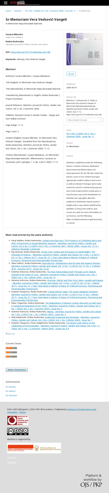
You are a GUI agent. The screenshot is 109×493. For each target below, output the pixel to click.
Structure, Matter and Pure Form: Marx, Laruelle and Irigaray (75, 280)
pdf (72, 74)
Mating (50, 311)
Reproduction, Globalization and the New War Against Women (71, 263)
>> (13, 333)
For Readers (11, 387)
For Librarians (11, 395)
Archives (18, 11)
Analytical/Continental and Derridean (62, 317)
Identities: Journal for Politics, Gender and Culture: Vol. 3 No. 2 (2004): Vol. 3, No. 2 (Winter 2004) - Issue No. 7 (55, 318)
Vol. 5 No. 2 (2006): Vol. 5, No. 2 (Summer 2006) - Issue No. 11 (50, 11)
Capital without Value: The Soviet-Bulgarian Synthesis (73, 291)
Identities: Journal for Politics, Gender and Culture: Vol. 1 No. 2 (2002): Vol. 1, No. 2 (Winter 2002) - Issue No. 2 (56, 313)
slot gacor (11, 457)
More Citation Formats (77, 120)
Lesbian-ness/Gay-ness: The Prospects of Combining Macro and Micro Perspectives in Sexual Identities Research (56, 242)
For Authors (11, 391)
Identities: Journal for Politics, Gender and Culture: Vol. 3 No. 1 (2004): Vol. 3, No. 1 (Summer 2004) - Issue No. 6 (55, 307)
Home (8, 11)
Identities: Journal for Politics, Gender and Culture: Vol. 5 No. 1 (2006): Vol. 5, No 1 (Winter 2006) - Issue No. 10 (54, 276)
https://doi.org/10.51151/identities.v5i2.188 (30, 52)
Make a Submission (17, 369)
